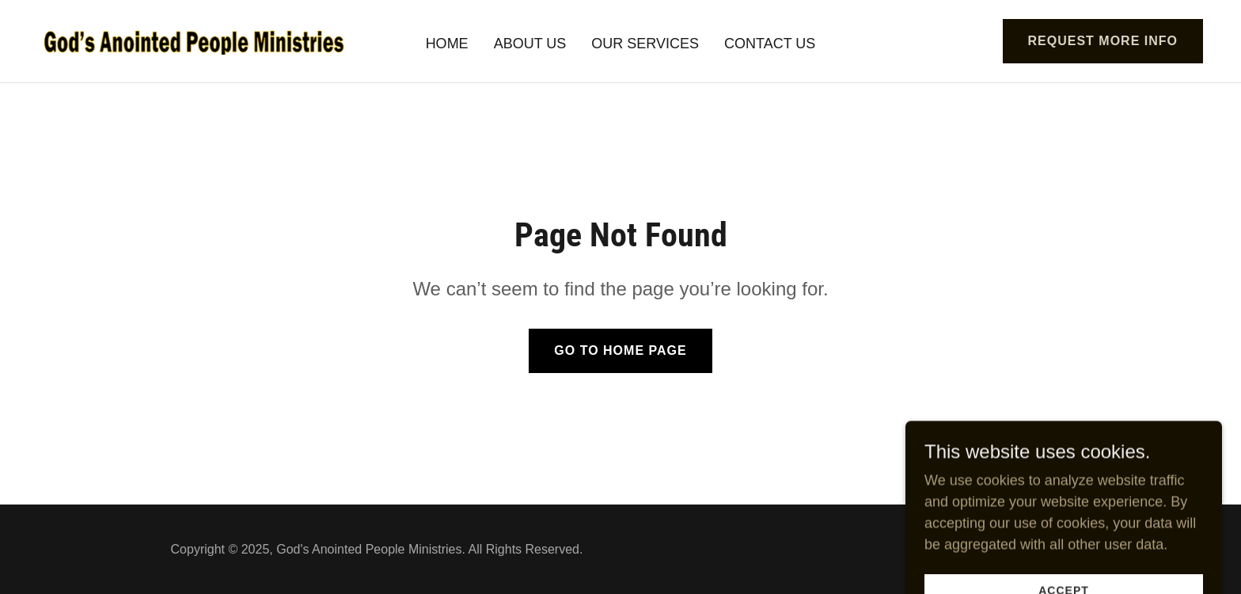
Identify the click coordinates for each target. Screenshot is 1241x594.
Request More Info (1103, 41)
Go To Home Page (620, 350)
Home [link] (447, 43)
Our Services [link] (645, 43)
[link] (194, 40)
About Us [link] (530, 43)
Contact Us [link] (769, 43)
